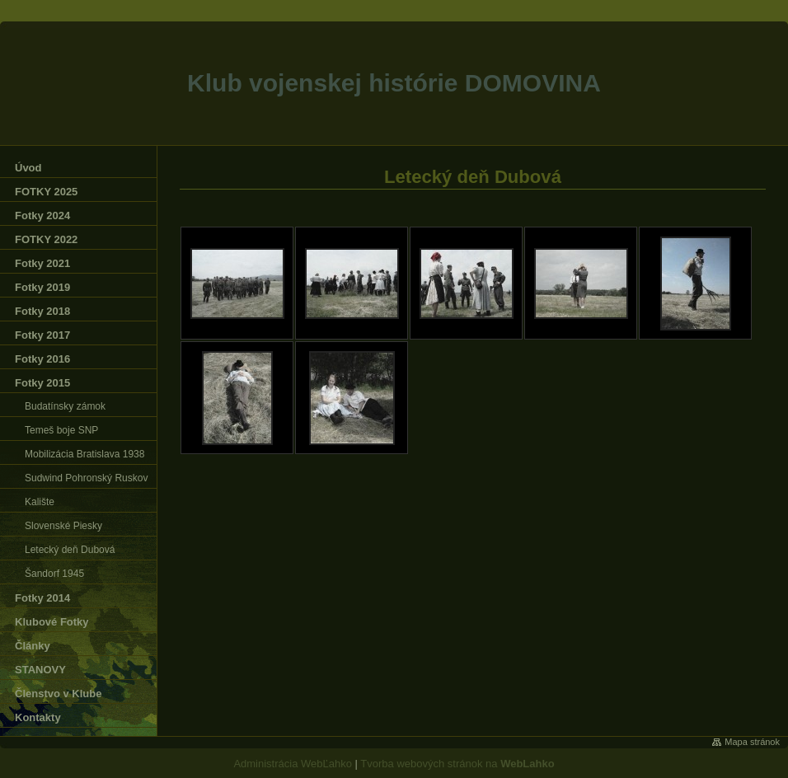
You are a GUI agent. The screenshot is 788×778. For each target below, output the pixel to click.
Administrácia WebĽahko (292, 763)
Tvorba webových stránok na (457, 763)
